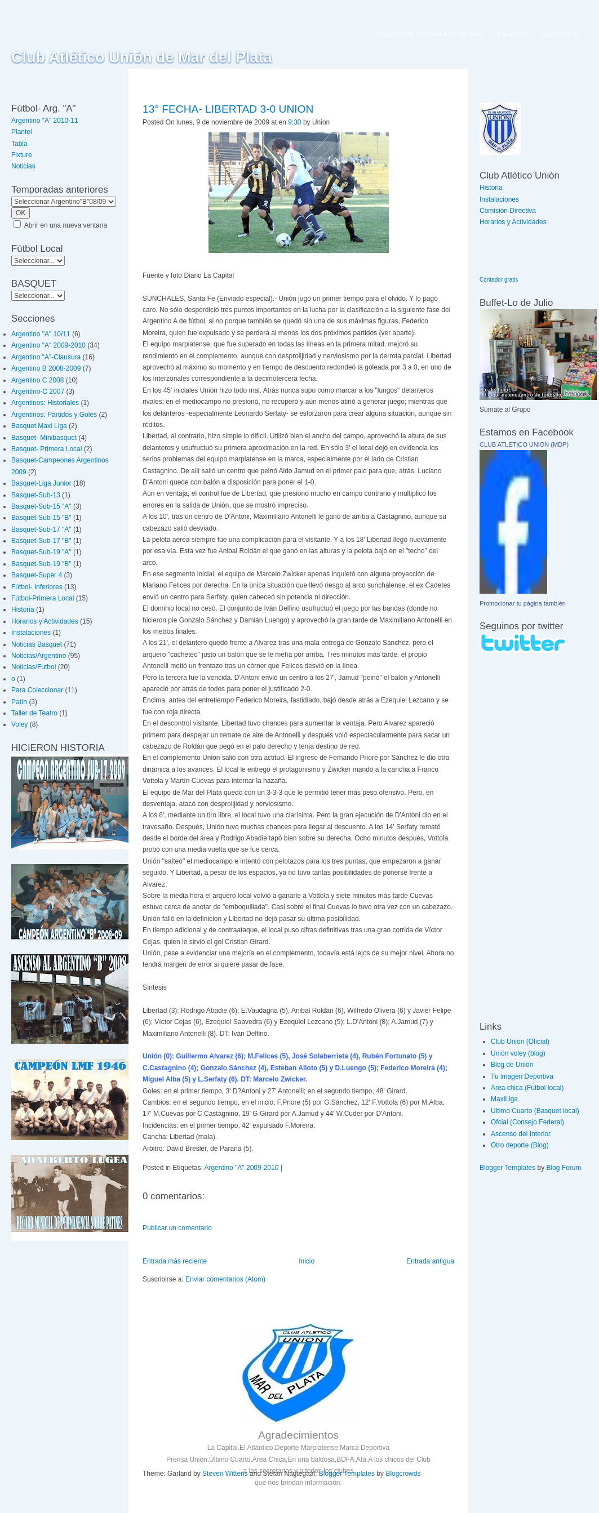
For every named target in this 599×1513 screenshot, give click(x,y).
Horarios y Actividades (44, 621)
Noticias (23, 166)
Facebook (512, 34)
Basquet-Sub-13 (35, 495)
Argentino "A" (561, 34)
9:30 (294, 122)
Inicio (306, 1261)
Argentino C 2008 (37, 380)
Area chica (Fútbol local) (527, 1088)
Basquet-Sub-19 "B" (41, 564)
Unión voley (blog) (518, 1053)
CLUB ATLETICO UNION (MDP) (524, 444)
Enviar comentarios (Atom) (225, 1279)
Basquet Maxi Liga (39, 426)
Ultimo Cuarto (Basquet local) (535, 1111)
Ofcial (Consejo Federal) (527, 1122)
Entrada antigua (430, 1261)
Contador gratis (499, 280)
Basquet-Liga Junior (41, 483)
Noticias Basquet (36, 644)
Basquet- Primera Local (46, 449)
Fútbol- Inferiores (37, 587)
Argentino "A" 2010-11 (44, 120)
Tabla (19, 144)
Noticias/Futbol (33, 667)
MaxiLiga (504, 1099)
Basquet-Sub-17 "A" (41, 529)
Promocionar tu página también (523, 603)
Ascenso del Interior (521, 1134)
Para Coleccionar (37, 690)
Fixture (21, 155)
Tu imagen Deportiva (522, 1076)
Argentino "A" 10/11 (40, 334)
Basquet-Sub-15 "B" (41, 518)
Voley (19, 724)
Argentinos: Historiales (45, 403)
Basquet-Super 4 (36, 575)
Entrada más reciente (175, 1261)
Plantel (21, 132)
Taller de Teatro (34, 713)
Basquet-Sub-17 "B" (41, 541)
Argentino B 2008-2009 (46, 368)
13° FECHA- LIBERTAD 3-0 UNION (228, 109)
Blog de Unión (512, 1065)
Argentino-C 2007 (37, 391)
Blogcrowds (402, 1474)
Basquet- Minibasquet (44, 438)
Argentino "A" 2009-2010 (48, 345)
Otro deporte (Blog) (520, 1145)
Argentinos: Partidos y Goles (54, 415)
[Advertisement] (513, 836)
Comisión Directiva (508, 211)
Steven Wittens (225, 1474)
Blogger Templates (347, 1474)
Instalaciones (31, 633)
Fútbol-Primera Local (42, 598)
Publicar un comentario (177, 1228)
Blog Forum (564, 1168)
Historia (22, 609)
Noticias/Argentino (38, 656)
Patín (19, 702)
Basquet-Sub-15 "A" (41, 506)
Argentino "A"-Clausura (46, 357)
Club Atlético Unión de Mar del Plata (141, 57)
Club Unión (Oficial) (520, 1041)
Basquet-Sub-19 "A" (41, 552)
